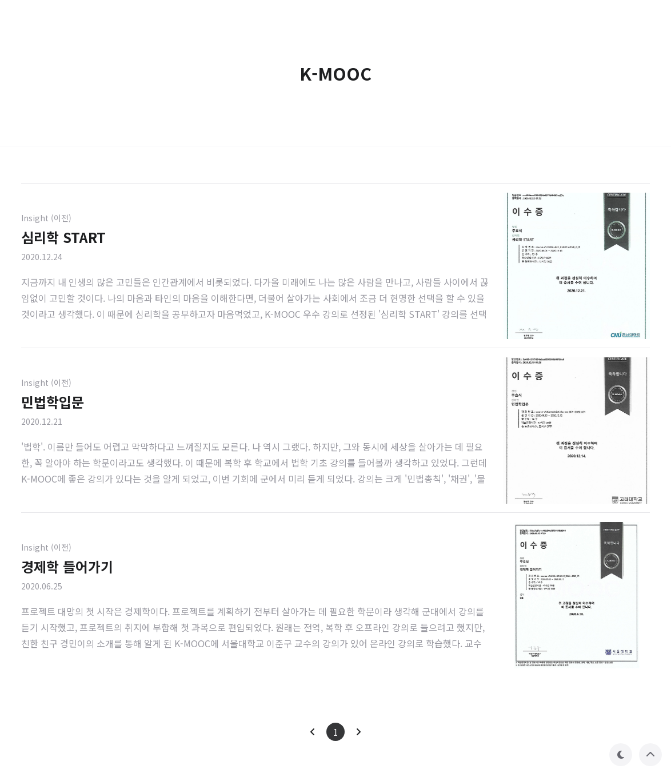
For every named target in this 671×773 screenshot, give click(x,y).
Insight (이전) (46, 218)
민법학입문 (52, 402)
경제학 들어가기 (67, 566)
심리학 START (63, 237)
